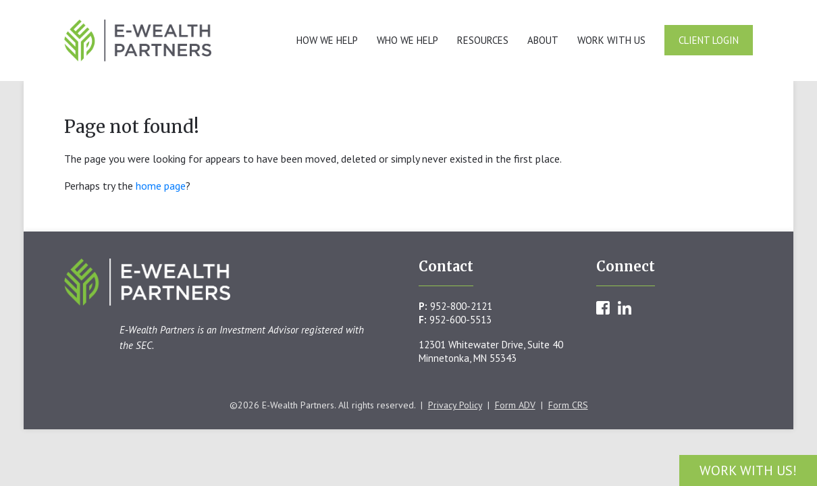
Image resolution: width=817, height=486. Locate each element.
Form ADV (515, 405)
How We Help (327, 40)
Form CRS (568, 405)
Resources (482, 40)
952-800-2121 (461, 306)
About (542, 40)
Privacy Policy (455, 405)
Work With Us (611, 40)
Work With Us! (748, 470)
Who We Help (407, 40)
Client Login (709, 40)
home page (161, 185)
